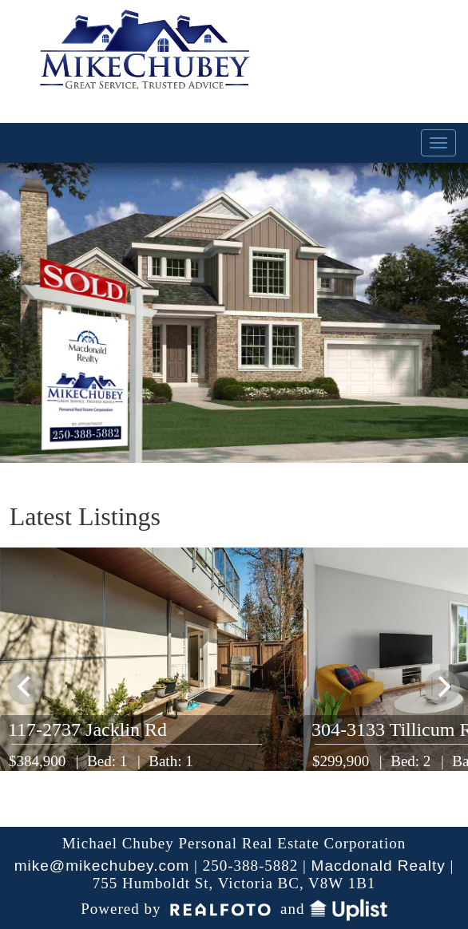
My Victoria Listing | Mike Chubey (147, 59)
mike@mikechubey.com (102, 865)
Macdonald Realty (378, 865)
